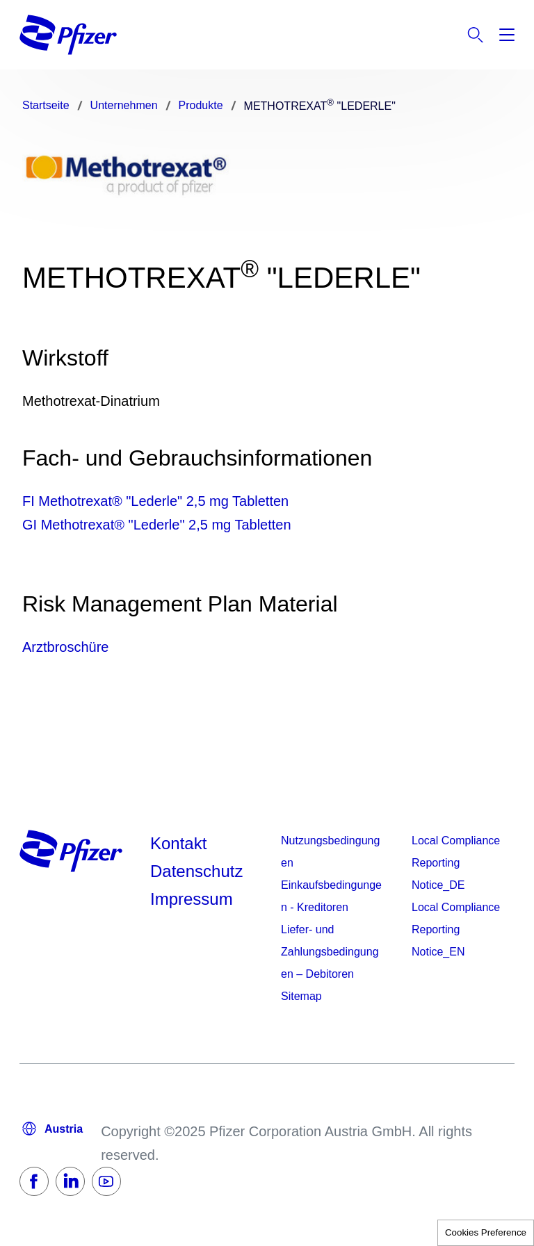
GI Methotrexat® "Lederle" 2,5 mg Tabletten (156, 524)
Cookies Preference (485, 1232)
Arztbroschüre (65, 647)
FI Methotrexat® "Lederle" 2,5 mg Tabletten (155, 501)
